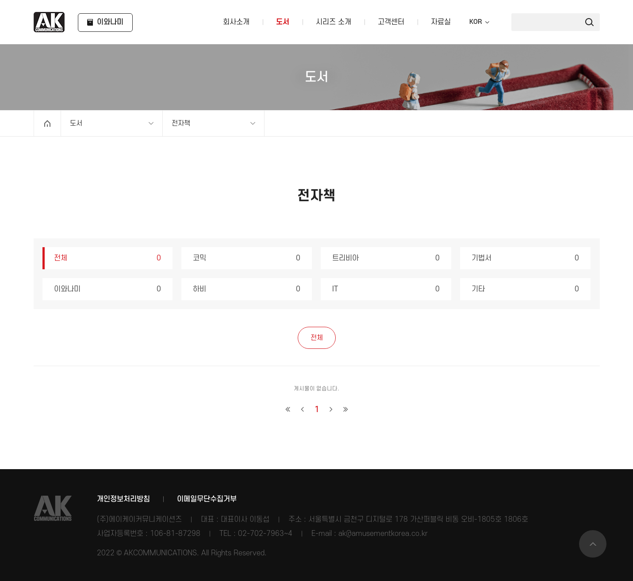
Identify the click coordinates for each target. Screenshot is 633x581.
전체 (107, 258)
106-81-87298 (175, 534)
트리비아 (386, 258)
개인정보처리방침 (123, 499)
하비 (246, 289)
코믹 (246, 258)
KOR (475, 22)
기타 (525, 289)
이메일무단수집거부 (207, 499)
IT (386, 289)
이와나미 (107, 289)
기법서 (525, 258)
